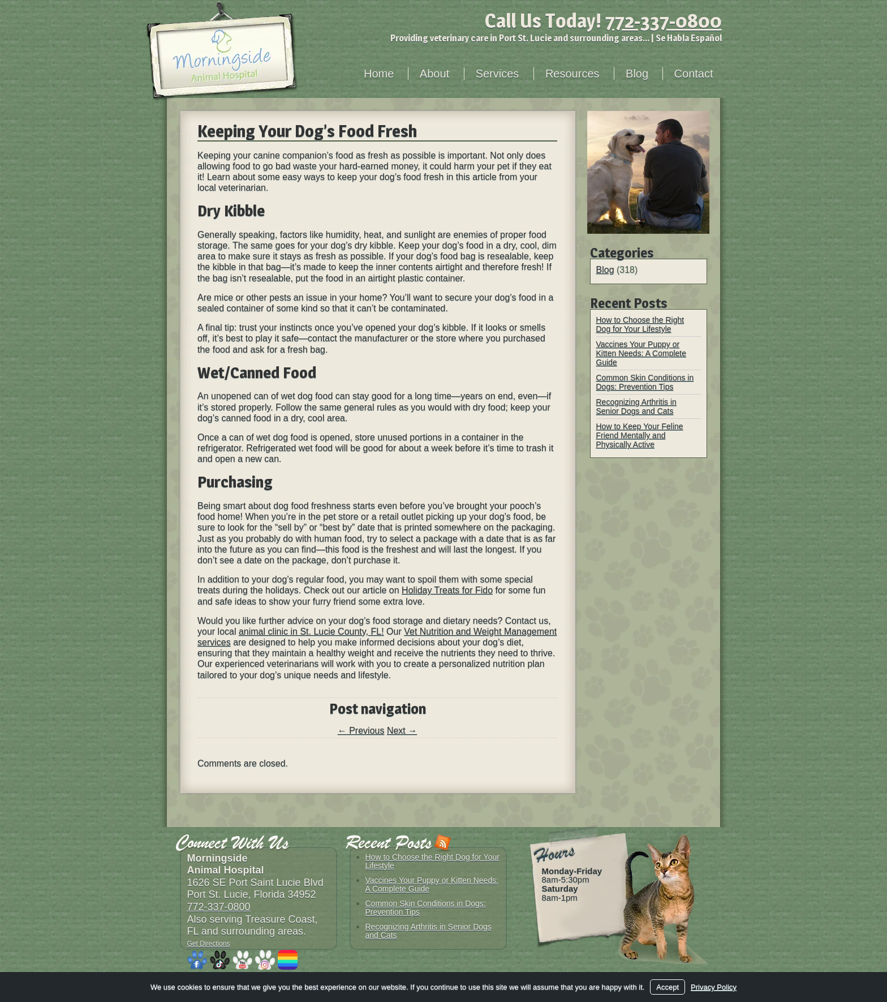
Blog (637, 73)
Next (402, 730)
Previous (361, 730)
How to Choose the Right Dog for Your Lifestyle (640, 324)
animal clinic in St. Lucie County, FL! (311, 631)
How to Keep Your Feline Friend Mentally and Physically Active (639, 435)
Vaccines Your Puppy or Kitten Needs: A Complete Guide (641, 353)
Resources (572, 73)
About (434, 73)
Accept (667, 987)
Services (497, 73)
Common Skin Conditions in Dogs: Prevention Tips (645, 382)
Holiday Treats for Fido (447, 590)
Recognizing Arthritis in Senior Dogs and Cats (636, 406)
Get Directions (208, 944)
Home (379, 73)
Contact (693, 73)
